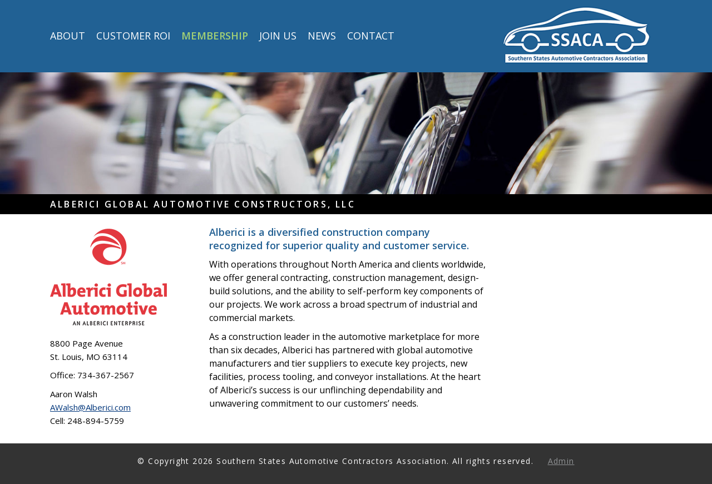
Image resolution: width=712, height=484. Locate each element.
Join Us (277, 36)
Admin (561, 461)
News (322, 36)
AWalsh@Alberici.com (90, 407)
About (67, 36)
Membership (214, 36)
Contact (370, 36)
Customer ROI (133, 36)
